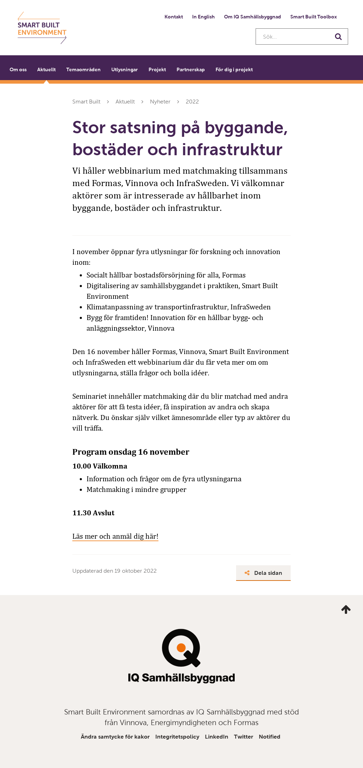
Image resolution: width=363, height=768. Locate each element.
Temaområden (83, 69)
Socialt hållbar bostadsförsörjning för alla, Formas (166, 275)
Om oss (18, 69)
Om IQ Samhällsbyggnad (252, 16)
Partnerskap (191, 69)
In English (203, 16)
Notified (269, 737)
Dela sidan (264, 573)
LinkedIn (216, 737)
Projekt (157, 69)
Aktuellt (46, 69)
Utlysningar (124, 69)
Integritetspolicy (177, 737)
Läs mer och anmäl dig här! (115, 536)
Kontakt (173, 16)
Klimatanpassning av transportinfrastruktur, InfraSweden (178, 307)
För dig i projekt (234, 69)
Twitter (243, 737)
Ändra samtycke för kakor (115, 737)
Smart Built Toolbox (313, 16)
